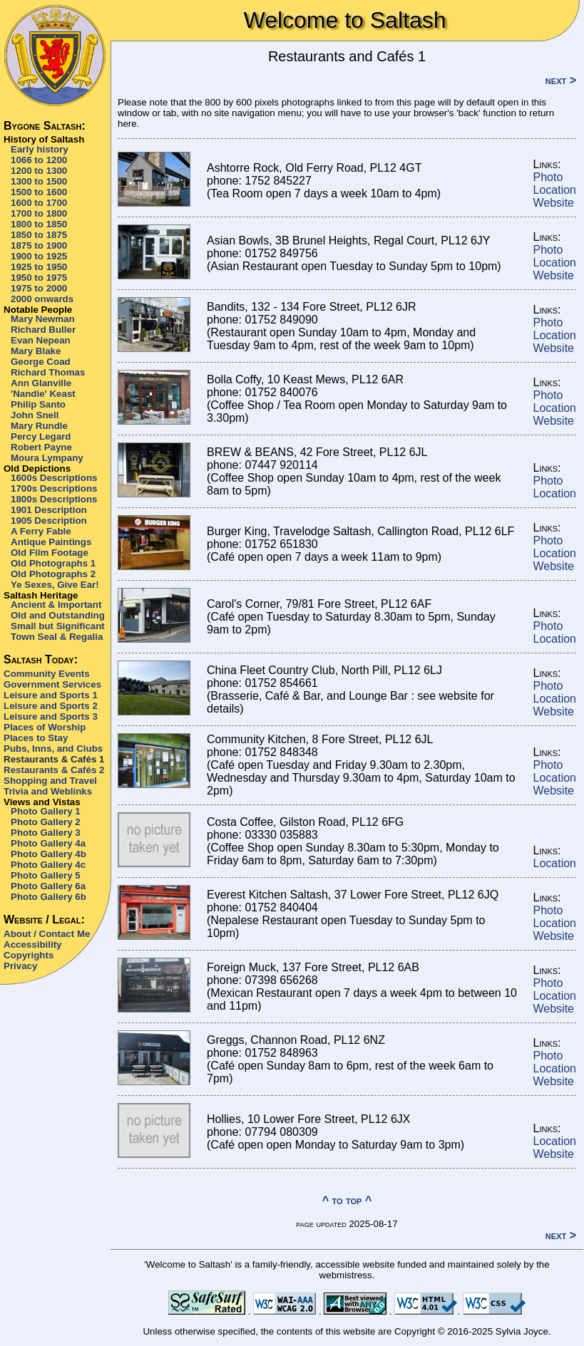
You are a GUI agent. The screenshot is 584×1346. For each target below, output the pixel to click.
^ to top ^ (347, 1200)
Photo (548, 177)
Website (554, 203)
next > (560, 80)
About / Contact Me (47, 933)
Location (555, 190)
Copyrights (28, 955)
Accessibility (33, 944)
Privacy (20, 966)
